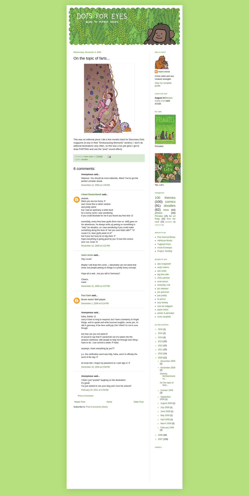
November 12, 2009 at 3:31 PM (95, 246)
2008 (160, 435)
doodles (84, 159)
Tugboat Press (164, 244)
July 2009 (165, 407)
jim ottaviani (162, 288)
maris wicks (87, 255)
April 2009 (165, 419)
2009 (160, 357)
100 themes (165, 197)
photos (158, 213)
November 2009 (167, 367)
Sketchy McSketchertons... (167, 376)
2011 (160, 349)
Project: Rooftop (164, 251)
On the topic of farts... (166, 383)
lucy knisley (162, 302)
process (168, 222)
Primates (159, 216)
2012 (160, 345)
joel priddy (162, 295)
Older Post (139, 402)
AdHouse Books (164, 240)
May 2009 (165, 415)
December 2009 (167, 361)
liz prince (161, 299)
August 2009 (166, 403)
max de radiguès (165, 306)
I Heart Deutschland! (91, 194)
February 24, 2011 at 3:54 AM (94, 390)
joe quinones (163, 292)
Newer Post (79, 402)
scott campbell (164, 317)
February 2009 (167, 427)
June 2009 (165, 411)
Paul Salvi (86, 295)
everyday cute (163, 285)
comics (170, 201)
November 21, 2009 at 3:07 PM (95, 286)
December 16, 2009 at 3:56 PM (95, 367)
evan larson (162, 281)
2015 (160, 333)
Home (109, 402)
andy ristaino (163, 267)
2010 (160, 353)
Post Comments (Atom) (97, 407)
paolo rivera (162, 309)
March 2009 (166, 423)
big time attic (163, 274)
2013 (160, 341)
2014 (160, 337)
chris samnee (163, 278)
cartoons (158, 225)
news (166, 209)
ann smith (161, 271)
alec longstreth (164, 264)
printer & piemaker (165, 313)
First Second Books (166, 237)
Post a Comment (85, 396)
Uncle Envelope (164, 247)
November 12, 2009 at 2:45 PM (95, 185)
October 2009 (166, 390)
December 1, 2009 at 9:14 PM (95, 303)
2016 (160, 329)
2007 (160, 439)
